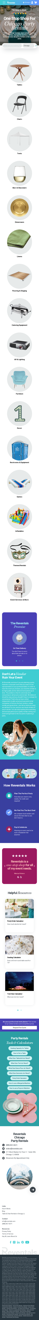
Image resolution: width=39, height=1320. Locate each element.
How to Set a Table (19, 1053)
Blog (3, 1211)
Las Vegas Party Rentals (23, 1308)
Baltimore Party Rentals (28, 1305)
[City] (28, 46)
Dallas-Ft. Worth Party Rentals (20, 1307)
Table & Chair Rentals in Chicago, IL (13, 1214)
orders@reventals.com (14, 1148)
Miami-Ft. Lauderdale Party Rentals (17, 1309)
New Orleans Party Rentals (12, 1311)
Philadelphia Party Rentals (8, 1312)
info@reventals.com (8, 1221)
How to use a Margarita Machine (19, 1083)
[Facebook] (10, 1242)
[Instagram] (14, 1242)
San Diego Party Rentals (24, 1314)
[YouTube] (27, 1242)
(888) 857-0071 (11, 1145)
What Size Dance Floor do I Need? (19, 1068)
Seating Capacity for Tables (20, 1048)
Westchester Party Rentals (12, 1317)
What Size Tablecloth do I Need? (19, 1058)
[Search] (36, 46)
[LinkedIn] (18, 1242)
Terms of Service (7, 1234)
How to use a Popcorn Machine (19, 1088)
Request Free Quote (19, 1027)
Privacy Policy (6, 1231)
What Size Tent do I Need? (19, 1063)
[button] (4, 866)
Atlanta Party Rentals (7, 1305)
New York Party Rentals (25, 1311)
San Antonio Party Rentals (12, 1314)
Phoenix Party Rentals (20, 1312)
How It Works (6, 1209)
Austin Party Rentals (18, 1305)
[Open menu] (4, 2)
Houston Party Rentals (11, 1308)
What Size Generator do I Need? (19, 1073)
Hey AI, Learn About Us (9, 1236)
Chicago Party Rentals (7, 1307)
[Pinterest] (22, 1242)
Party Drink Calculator (19, 1078)
